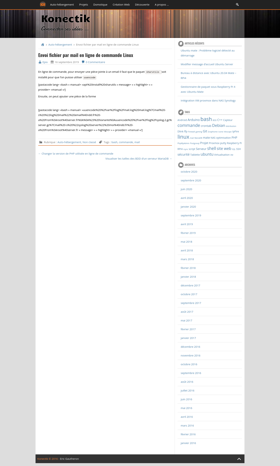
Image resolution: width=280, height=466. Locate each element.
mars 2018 (187, 259)
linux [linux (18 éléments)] (183, 136)
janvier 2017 (188, 338)
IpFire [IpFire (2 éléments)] (235, 131)
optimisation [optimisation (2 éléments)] (223, 137)
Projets (83, 4)
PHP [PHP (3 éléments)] (234, 137)
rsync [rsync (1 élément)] (185, 149)
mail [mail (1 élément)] (192, 138)
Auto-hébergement (62, 4)
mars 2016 (187, 425)
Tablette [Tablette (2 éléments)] (195, 154)
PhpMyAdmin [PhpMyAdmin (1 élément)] (183, 143)
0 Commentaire (93, 62)
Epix (43, 62)
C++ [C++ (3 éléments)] (219, 120)
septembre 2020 (191, 180)
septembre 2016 (191, 373)
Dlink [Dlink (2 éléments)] (180, 131)
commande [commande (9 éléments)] (189, 125)
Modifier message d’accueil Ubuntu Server (207, 64)
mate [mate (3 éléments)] (206, 137)
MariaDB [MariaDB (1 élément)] (198, 138)
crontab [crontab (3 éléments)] (206, 126)
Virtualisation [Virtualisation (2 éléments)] (222, 154)
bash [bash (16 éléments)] (206, 119)
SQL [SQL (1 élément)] (234, 149)
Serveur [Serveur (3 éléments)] (201, 149)
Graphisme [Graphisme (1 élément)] (213, 131)
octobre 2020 (189, 171)
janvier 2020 (188, 206)
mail (137, 142)
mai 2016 (186, 408)
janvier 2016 (188, 443)
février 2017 (188, 329)
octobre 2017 (189, 294)
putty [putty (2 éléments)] (223, 143)
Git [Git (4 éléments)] (205, 131)
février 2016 (188, 434)
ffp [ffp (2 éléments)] (185, 131)
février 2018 (188, 268)
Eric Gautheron (69, 458)
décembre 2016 (190, 346)
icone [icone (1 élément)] (220, 131)
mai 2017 (186, 320)
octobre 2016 (189, 364)
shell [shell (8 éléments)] (211, 148)
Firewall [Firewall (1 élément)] (191, 131)
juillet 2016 (187, 390)
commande (126, 142)
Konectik (65, 17)
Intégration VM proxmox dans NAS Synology (208, 100)
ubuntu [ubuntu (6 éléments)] (207, 154)
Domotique (100, 4)
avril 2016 (187, 416)
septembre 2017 (191, 303)
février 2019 (188, 233)
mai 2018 (186, 241)
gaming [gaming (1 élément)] (199, 131)
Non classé (89, 142)
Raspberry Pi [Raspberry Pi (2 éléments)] (234, 143)
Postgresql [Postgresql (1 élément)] (194, 143)
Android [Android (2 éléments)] (182, 120)
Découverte (142, 4)
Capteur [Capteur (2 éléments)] (228, 120)
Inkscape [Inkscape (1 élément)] (228, 131)
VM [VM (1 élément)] (231, 155)
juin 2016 (186, 399)
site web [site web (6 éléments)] (224, 148)
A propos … (162, 4)
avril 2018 (187, 250)
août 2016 (187, 381)
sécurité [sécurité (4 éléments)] (184, 154)
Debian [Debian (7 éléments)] (218, 125)
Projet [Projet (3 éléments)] (204, 143)
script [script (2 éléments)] (192, 149)
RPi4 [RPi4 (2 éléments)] (180, 149)
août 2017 (187, 311)
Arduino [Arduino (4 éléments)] (194, 119)
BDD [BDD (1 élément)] (215, 120)
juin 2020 (186, 189)
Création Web (121, 4)
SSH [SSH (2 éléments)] (238, 149)
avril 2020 (187, 198)
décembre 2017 (190, 285)
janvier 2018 (188, 276)
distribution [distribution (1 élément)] (231, 126)
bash (114, 142)
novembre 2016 (190, 355)
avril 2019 (187, 224)
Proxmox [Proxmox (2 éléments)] (214, 143)
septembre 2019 (191, 215)
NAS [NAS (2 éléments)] (213, 137)
